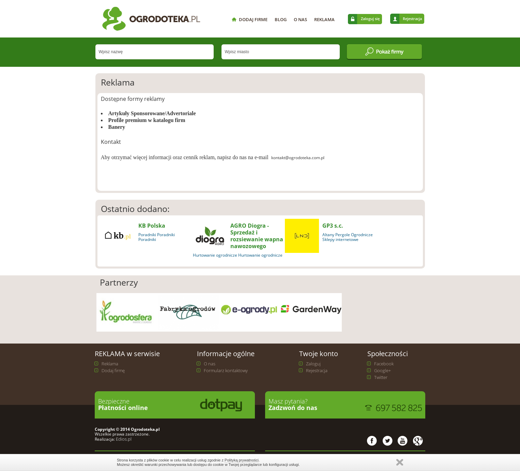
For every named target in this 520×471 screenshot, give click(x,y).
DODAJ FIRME (253, 19)
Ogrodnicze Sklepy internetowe (347, 237)
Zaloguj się (370, 18)
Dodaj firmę (113, 370)
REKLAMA (324, 19)
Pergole (342, 235)
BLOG (281, 19)
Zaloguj (313, 364)
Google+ (382, 370)
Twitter (380, 377)
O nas (209, 364)
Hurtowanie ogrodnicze (215, 255)
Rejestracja (412, 18)
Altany (328, 235)
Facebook (384, 364)
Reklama (110, 364)
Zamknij (399, 462)
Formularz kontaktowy (226, 370)
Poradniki (147, 235)
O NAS (300, 19)
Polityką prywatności (242, 460)
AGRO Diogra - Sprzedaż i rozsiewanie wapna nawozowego (256, 236)
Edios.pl (123, 439)
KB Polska (151, 225)
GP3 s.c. (332, 225)
